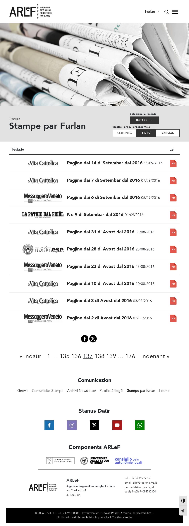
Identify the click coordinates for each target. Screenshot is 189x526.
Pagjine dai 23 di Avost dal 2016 (100, 266)
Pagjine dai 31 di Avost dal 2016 (100, 232)
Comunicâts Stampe (47, 390)
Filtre (146, 133)
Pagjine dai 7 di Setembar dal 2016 (103, 180)
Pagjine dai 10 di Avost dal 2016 (100, 284)
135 (65, 356)
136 (76, 356)
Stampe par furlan (141, 390)
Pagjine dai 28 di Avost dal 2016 (100, 249)
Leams (164, 390)
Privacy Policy (90, 513)
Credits (127, 517)
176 (130, 356)
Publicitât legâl (111, 390)
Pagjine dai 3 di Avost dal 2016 (99, 301)
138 (99, 356)
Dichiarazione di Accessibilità (74, 517)
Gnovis (22, 390)
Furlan (152, 11)
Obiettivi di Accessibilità (136, 513)
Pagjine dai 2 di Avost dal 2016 (99, 318)
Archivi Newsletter (81, 390)
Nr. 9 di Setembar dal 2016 (95, 215)
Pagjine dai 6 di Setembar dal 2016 (103, 197)
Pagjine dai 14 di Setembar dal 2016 (104, 163)
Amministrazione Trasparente (142, 496)
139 (111, 356)
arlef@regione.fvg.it (145, 483)
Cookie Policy (110, 513)
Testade (144, 120)
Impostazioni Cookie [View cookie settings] (108, 517)
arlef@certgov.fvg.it (142, 487)
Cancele (168, 133)
